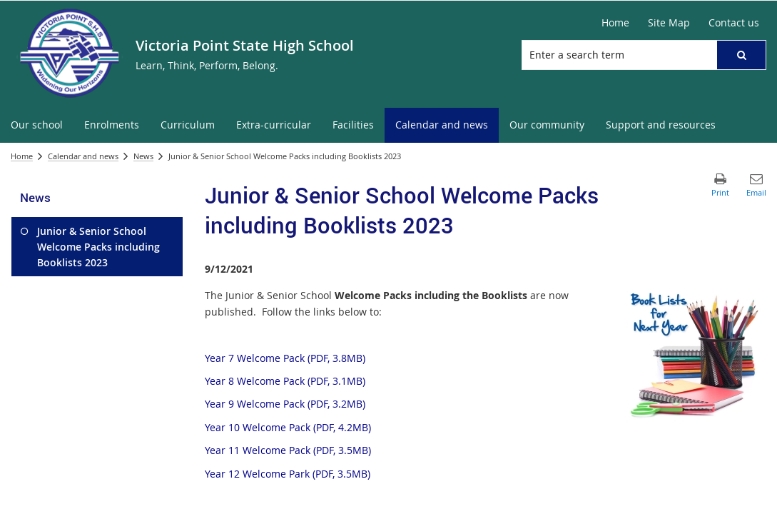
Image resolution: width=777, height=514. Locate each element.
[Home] (615, 22)
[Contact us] (733, 22)
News (143, 156)
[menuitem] (36, 125)
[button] (741, 55)
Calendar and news (83, 156)
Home (22, 156)
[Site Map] (669, 22)
